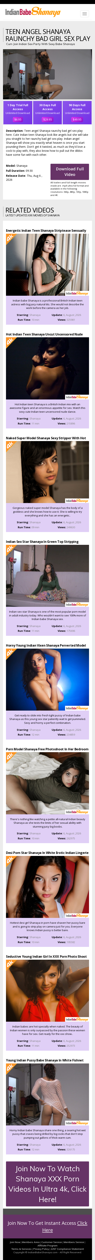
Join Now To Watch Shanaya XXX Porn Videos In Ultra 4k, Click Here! (47, 1184)
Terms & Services (21, 1248)
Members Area (31, 1242)
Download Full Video (70, 171)
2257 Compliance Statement (67, 1248)
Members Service (74, 1242)
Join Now (15, 1242)
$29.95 (47, 119)
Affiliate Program (47, 1245)
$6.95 (17, 119)
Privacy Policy (41, 1248)
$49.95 (77, 119)
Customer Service (51, 1242)
